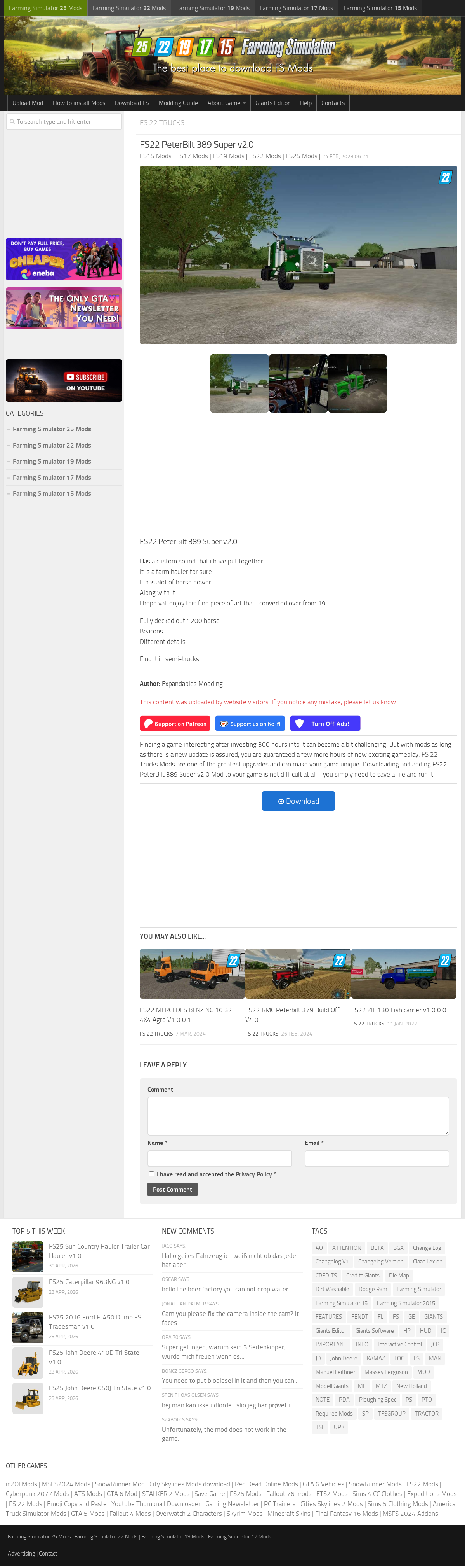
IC (443, 1330)
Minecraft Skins (289, 1514)
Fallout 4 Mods (130, 1514)
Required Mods (334, 1413)
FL (380, 1317)
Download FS (132, 103)
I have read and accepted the (212, 1174)
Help (306, 103)
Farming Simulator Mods (45, 8)
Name (157, 1143)
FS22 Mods (422, 1484)
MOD (423, 1372)
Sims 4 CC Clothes (377, 1494)
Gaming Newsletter (232, 1504)
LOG (399, 1358)
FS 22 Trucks (162, 122)
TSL (320, 1427)
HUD (426, 1330)
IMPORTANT (331, 1344)
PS (409, 1399)
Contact (48, 1553)
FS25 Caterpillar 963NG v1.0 (89, 1282)
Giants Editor (272, 103)
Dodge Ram (373, 1289)
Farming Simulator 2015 (406, 1303)
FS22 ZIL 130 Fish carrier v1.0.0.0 (398, 1010)
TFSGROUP (392, 1413)
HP (407, 1330)
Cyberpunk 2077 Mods (37, 1494)
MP (362, 1385)
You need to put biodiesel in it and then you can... (230, 1381)
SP (365, 1413)
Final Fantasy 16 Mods (346, 1514)
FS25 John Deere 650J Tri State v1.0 (100, 1388)
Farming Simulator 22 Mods (52, 445)
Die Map (399, 1275)
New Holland (411, 1385)
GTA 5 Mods (88, 1514)
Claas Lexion (427, 1261)
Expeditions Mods (432, 1494)
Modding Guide (178, 103)
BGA (398, 1247)
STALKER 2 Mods (166, 1494)
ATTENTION (346, 1247)
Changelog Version (381, 1261)
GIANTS (433, 1317)
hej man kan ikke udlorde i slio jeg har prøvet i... (228, 1405)
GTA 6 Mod (122, 1494)
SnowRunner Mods (375, 1484)
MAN (435, 1358)
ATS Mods (88, 1494)
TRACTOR (427, 1413)
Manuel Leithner (335, 1372)
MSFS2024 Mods (66, 1484)
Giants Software (375, 1330)
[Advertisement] (298, 477)
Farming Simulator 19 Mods (52, 461)
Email (314, 1143)
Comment (160, 1089)
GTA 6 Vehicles (323, 1484)
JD (318, 1358)
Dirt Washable (332, 1289)
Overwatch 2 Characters (189, 1514)
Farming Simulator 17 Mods (52, 477)
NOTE (323, 1399)
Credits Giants (363, 1275)
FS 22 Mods (25, 1504)
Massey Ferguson (386, 1372)
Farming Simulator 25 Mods (52, 429)
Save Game (209, 1494)
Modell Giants (332, 1385)
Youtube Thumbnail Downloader (156, 1504)
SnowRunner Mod (120, 1484)
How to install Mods (79, 103)
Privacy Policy (254, 1174)
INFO (362, 1344)
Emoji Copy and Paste (77, 1504)
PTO (427, 1399)
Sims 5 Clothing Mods (398, 1504)
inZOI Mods (21, 1484)
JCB (435, 1344)
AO (319, 1247)
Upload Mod (27, 103)
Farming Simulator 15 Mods (52, 494)
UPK (339, 1427)
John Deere (343, 1358)
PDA (344, 1399)
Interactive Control (400, 1344)
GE (411, 1317)
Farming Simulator (419, 1289)
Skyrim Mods (245, 1514)
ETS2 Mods (332, 1494)
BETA (377, 1247)
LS (417, 1358)
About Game (224, 103)
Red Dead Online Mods (266, 1484)
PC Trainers (280, 1504)
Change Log (427, 1247)
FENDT (359, 1317)
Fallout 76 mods (289, 1494)
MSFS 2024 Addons (410, 1514)
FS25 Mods (246, 1494)
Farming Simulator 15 (342, 1303)
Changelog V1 (332, 1261)
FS (396, 1317)
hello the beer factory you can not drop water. (226, 1289)
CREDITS (326, 1275)
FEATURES (329, 1317)
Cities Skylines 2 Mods (331, 1504)
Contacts (333, 103)
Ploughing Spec (377, 1399)
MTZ (381, 1385)
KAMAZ (376, 1358)
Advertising (21, 1553)
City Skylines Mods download (189, 1484)
